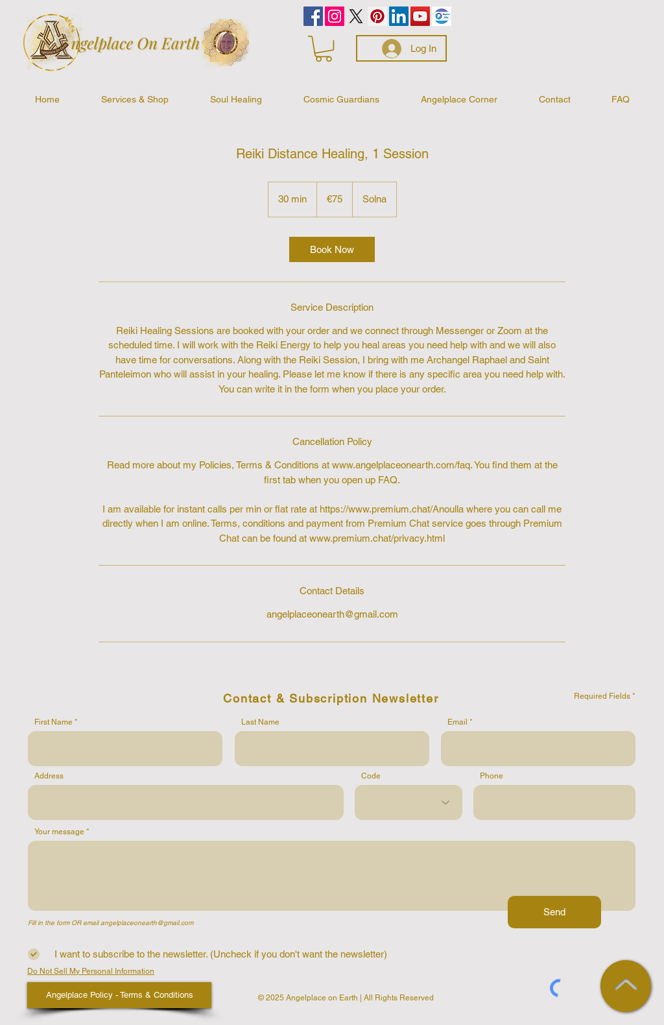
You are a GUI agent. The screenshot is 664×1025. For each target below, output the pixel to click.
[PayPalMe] (441, 16)
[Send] (554, 912)
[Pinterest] (377, 16)
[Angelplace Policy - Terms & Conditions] (119, 995)
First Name (53, 722)
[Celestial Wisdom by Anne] (356, 16)
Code (371, 776)
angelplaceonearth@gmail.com (147, 923)
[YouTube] (420, 16)
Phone (491, 776)
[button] (323, 49)
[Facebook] (313, 16)
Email (457, 722)
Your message (59, 832)
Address (49, 776)
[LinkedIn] (399, 16)
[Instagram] (334, 16)
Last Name (260, 722)
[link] (332, 249)
